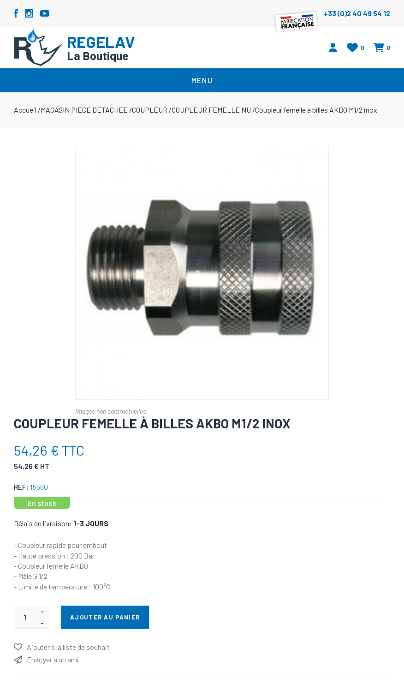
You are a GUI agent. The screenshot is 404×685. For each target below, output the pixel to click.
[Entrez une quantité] (24, 617)
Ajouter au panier (105, 617)
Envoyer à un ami (53, 659)
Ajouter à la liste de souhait (68, 647)
